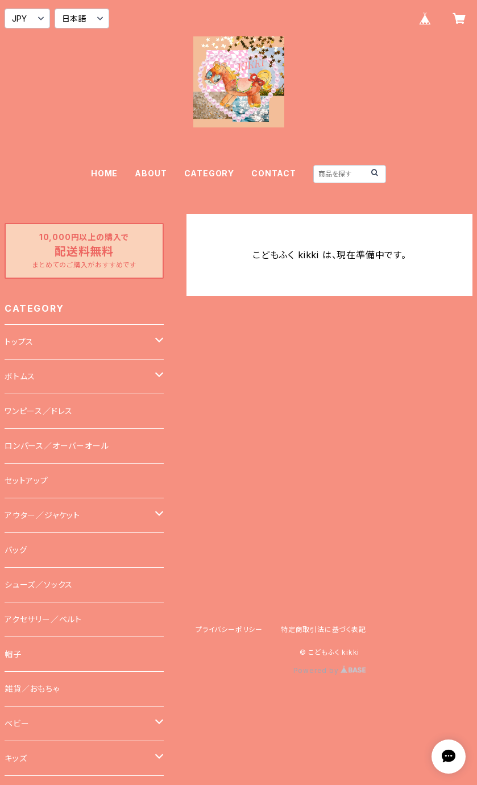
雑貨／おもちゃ (32, 688)
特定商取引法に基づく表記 (323, 629)
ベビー (17, 723)
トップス (19, 341)
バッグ (16, 550)
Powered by (329, 670)
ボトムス (20, 376)
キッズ (16, 758)
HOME (104, 173)
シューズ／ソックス (39, 584)
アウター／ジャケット (42, 515)
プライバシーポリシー (229, 629)
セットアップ (26, 480)
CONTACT (273, 173)
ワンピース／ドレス (39, 411)
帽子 (13, 654)
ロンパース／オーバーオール (57, 446)
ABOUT (151, 173)
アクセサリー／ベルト (43, 619)
